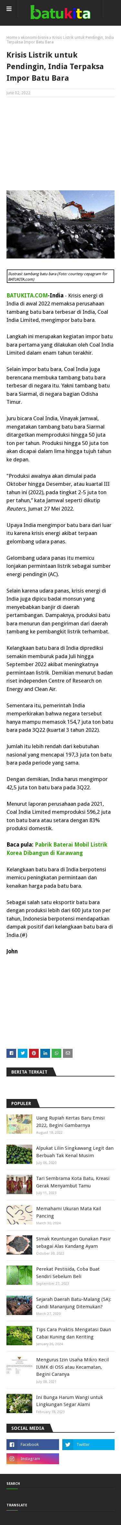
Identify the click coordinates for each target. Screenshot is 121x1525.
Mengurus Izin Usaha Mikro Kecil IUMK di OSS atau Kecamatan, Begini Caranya (72, 1367)
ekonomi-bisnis (34, 37)
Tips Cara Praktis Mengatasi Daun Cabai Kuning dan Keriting (73, 1333)
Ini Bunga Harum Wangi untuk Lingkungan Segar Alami (69, 1401)
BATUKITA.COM (27, 295)
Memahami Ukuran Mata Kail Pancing (68, 1212)
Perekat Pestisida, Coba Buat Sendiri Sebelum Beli (68, 1272)
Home (11, 37)
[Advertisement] (60, 144)
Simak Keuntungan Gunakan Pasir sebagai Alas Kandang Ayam (73, 1242)
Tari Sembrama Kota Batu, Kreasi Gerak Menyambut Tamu (72, 1182)
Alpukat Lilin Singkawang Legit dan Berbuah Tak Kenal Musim (75, 1151)
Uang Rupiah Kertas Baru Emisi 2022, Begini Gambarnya (70, 1121)
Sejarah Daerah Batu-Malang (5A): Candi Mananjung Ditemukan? (73, 1303)
